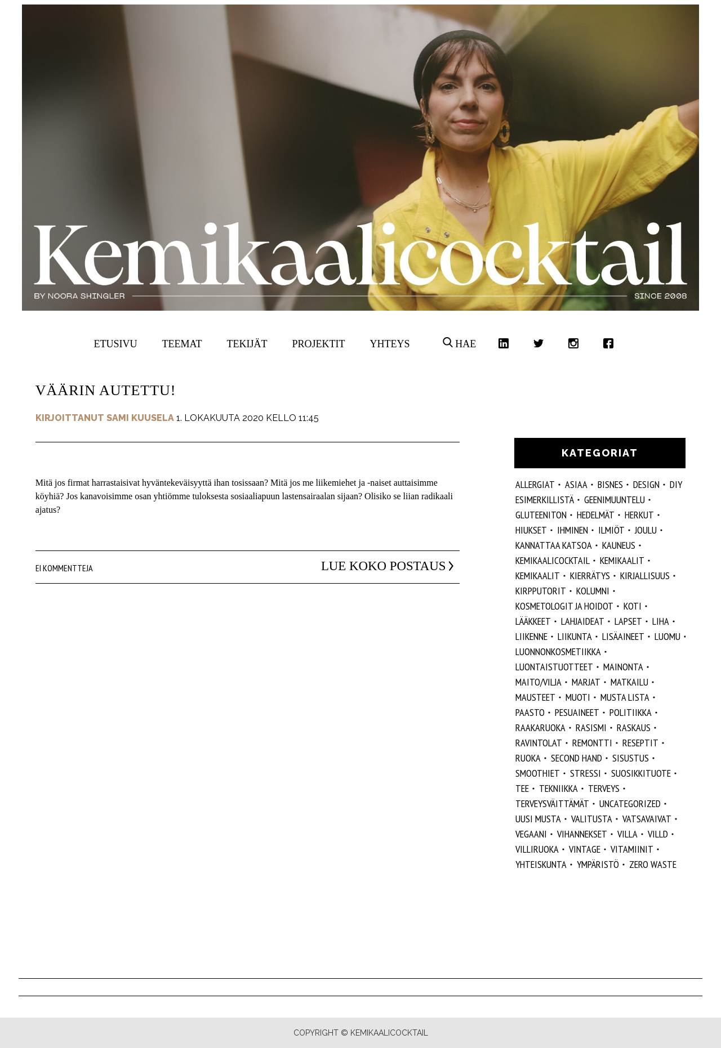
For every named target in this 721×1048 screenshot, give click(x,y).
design (646, 484)
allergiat (535, 484)
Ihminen (572, 529)
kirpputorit (540, 590)
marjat (586, 681)
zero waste (653, 864)
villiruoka (537, 849)
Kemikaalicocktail (552, 560)
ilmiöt (611, 529)
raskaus (634, 727)
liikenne (531, 636)
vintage (584, 849)
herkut (639, 514)
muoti (578, 697)
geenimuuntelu (614, 499)
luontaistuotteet (554, 666)
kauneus (618, 545)
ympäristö (598, 864)
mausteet (535, 697)
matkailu (629, 681)
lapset (628, 621)
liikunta (575, 636)
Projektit (318, 344)
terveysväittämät (552, 803)
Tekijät (247, 344)
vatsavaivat (646, 818)
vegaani (531, 833)
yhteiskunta (541, 864)
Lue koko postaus (375, 566)
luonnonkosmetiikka (558, 651)
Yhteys (390, 344)
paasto (530, 712)
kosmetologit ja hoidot (564, 605)
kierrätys (590, 575)
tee (522, 788)
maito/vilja (538, 681)
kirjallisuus (645, 575)
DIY (676, 484)
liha (660, 621)
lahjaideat (582, 621)
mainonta (623, 666)
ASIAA (576, 484)
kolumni (592, 590)
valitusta (591, 818)
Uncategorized (630, 803)
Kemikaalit (622, 560)
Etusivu (115, 344)
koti (633, 605)
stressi (585, 773)
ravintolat (538, 742)
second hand (576, 757)
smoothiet (537, 773)
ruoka (528, 757)
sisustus (630, 757)
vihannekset (582, 833)
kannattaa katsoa (553, 545)
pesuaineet (577, 712)
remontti (592, 742)
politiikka (630, 712)
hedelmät (596, 514)
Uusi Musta (538, 818)
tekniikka (558, 788)
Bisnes (610, 484)
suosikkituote (641, 773)
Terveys (604, 788)
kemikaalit (537, 575)
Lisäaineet (623, 636)
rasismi (591, 727)
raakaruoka (540, 727)
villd (658, 833)
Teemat (182, 344)
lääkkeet (533, 621)
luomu (667, 636)
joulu (646, 529)
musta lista (624, 697)
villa (627, 833)
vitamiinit (632, 849)
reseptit (640, 742)
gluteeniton (541, 514)
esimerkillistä (544, 499)
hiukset (531, 529)
